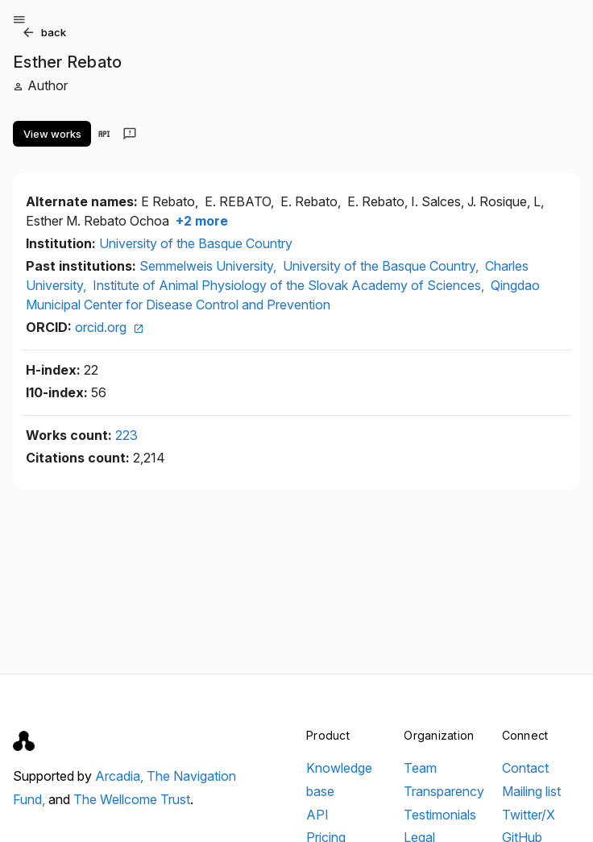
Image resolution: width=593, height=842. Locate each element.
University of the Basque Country (195, 243)
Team (420, 768)
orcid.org (109, 327)
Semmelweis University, (209, 266)
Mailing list (531, 791)
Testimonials (440, 815)
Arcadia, (121, 776)
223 (126, 435)
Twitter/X (528, 815)
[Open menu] (19, 19)
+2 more (200, 221)
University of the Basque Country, (382, 266)
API (317, 815)
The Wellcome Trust (131, 799)
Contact (525, 768)
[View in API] (104, 134)
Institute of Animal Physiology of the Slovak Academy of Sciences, (290, 285)
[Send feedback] (130, 134)
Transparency (444, 791)
